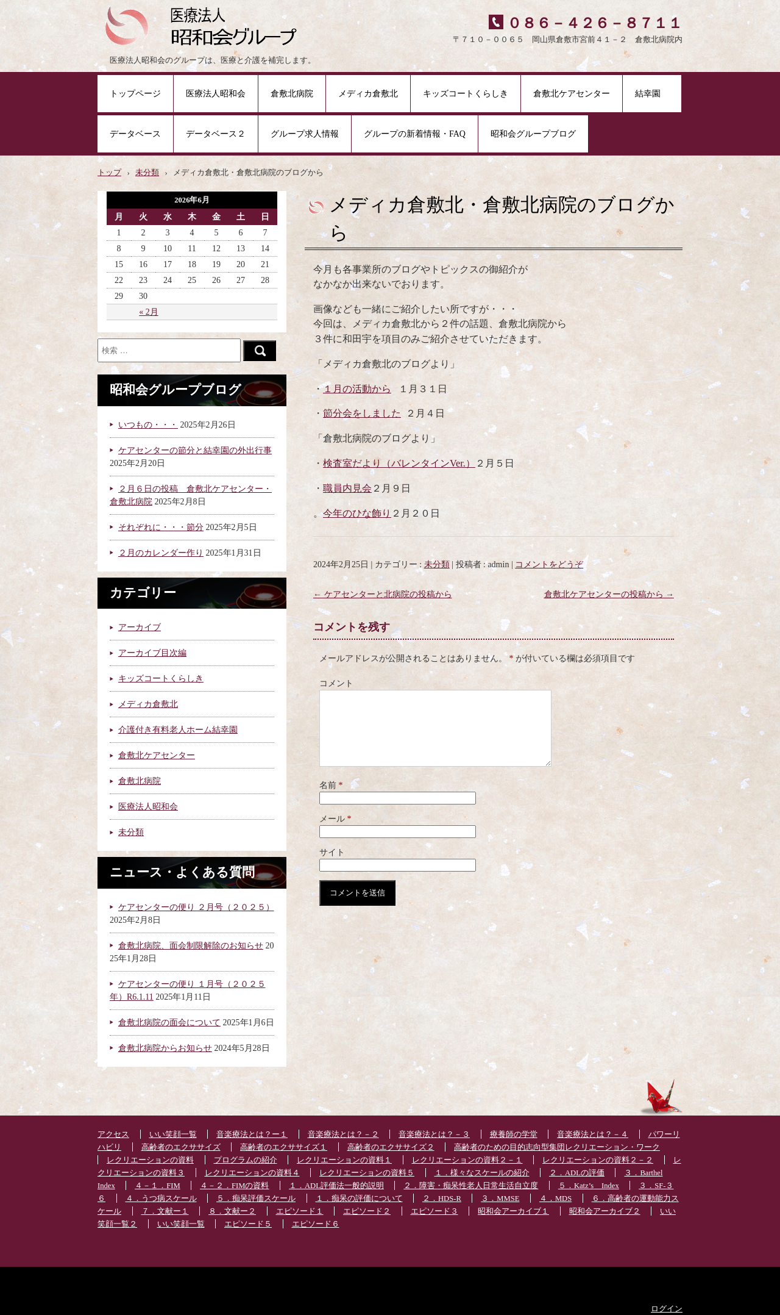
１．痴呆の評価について (359, 1198)
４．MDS (555, 1198)
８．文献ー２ (232, 1211)
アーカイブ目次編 (152, 652)
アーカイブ (139, 627)
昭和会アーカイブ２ (604, 1211)
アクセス (113, 1134)
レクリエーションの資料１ (344, 1160)
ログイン (666, 1309)
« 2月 (148, 312)
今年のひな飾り (357, 513)
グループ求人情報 (305, 133)
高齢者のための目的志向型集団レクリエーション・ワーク (557, 1147)
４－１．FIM (157, 1185)
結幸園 (652, 93)
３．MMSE (500, 1198)
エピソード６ (315, 1224)
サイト (332, 867)
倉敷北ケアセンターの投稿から (609, 594)
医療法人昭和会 (216, 93)
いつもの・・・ (148, 424)
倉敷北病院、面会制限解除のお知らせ (190, 945)
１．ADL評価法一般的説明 (336, 1185)
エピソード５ (248, 1224)
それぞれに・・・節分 (161, 527)
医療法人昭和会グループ (206, 24)
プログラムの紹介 (245, 1160)
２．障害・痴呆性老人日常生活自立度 (470, 1185)
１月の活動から (357, 389)
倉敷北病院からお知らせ (165, 1048)
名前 (331, 799)
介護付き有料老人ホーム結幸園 (178, 729)
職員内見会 (347, 488)
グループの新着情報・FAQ (415, 133)
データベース (135, 133)
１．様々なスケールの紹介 (482, 1173)
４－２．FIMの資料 (234, 1185)
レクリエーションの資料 (150, 1160)
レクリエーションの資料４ (252, 1173)
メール (335, 833)
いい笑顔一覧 (173, 1134)
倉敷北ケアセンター (571, 93)
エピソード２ (367, 1211)
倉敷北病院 (292, 93)
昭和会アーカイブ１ (513, 1211)
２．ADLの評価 (576, 1173)
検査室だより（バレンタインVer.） (399, 463)
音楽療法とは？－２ (343, 1134)
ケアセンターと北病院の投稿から (382, 594)
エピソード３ (434, 1211)
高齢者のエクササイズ (181, 1147)
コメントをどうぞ (549, 564)
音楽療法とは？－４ (592, 1134)
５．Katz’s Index (588, 1185)
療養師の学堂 (513, 1134)
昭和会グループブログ (533, 133)
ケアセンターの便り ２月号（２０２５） (196, 907)
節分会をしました (362, 413)
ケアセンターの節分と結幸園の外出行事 (195, 450)
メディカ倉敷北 (368, 93)
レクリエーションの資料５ (366, 1173)
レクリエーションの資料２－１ (467, 1160)
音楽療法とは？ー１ (252, 1134)
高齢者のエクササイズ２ (390, 1147)
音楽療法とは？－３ (434, 1134)
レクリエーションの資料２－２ (597, 1160)
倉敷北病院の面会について (169, 1022)
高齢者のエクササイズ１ (283, 1147)
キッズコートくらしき (465, 93)
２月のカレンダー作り (161, 552)
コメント (336, 683)
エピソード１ (300, 1211)
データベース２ (216, 133)
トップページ (135, 93)
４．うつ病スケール (161, 1198)
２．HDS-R (441, 1198)
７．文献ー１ (165, 1211)
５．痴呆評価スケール (256, 1198)
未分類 (437, 564)
